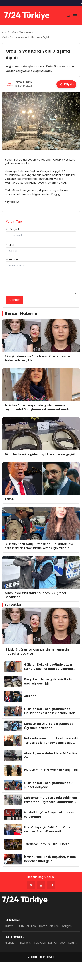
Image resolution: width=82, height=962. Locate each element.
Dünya (52, 942)
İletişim (67, 926)
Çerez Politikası (49, 926)
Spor (62, 942)
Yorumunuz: (14, 259)
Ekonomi (25, 942)
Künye (9, 926)
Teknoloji (40, 942)
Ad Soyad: (12, 229)
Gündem (11, 942)
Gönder (14, 300)
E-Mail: (10, 245)
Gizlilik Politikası (26, 926)
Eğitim (72, 942)
